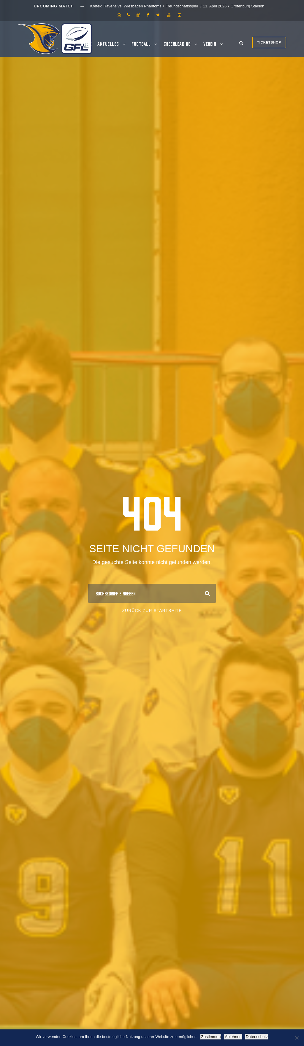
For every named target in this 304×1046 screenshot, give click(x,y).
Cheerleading (177, 43)
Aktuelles (108, 43)
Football (141, 43)
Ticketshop (269, 42)
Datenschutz (257, 1036)
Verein (209, 43)
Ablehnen (233, 1036)
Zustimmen (211, 1036)
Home (86, 43)
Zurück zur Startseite (152, 610)
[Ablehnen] (297, 1038)
